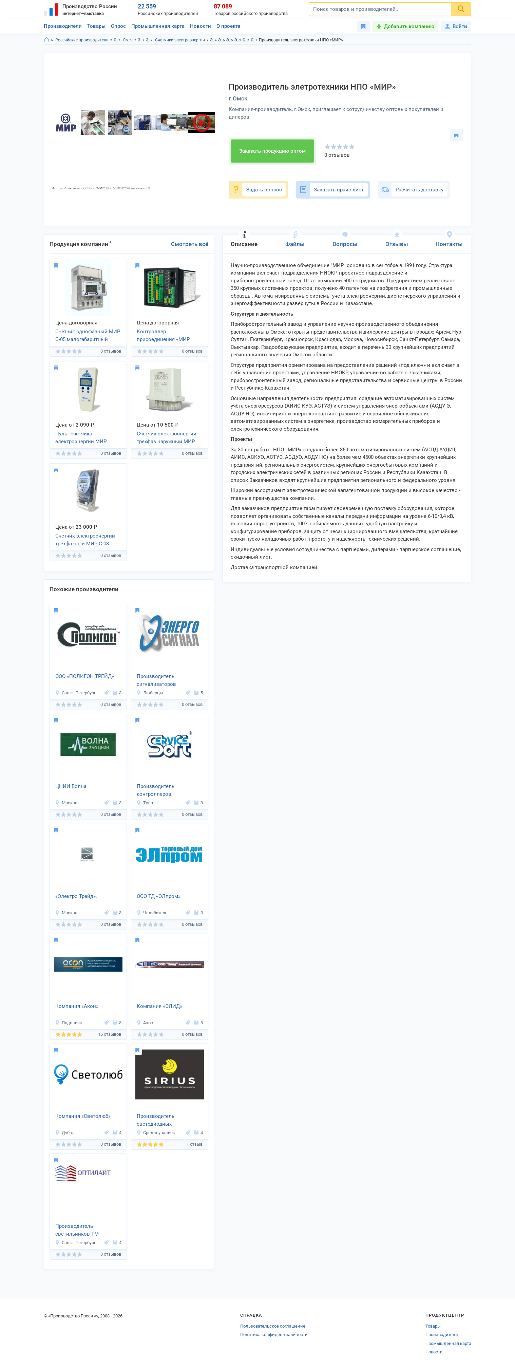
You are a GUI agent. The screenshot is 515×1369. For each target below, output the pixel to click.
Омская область (117, 40)
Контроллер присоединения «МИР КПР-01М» (163, 336)
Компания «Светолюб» (83, 1116)
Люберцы (149, 692)
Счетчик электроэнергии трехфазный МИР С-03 (85, 540)
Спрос (118, 26)
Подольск (68, 1022)
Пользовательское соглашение (272, 1326)
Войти (456, 26)
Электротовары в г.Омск (221, 40)
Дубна (65, 1132)
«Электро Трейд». (76, 896)
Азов (144, 1022)
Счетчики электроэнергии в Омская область (246, 40)
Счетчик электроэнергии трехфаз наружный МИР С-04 (166, 438)
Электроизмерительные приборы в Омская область (229, 40)
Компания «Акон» (76, 1006)
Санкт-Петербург (75, 692)
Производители (63, 26)
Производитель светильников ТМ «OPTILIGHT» (77, 1230)
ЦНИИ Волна (71, 786)
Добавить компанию (409, 26)
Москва (66, 802)
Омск (128, 40)
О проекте (228, 26)
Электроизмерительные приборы (149, 40)
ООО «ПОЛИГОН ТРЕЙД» (84, 676)
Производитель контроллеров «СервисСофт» (155, 790)
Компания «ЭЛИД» (159, 1006)
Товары (96, 26)
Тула (144, 802)
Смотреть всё (189, 244)
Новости (200, 26)
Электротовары (141, 40)
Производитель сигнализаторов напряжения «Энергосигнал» (156, 680)
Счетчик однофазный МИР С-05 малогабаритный (87, 335)
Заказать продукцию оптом (272, 151)
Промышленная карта (158, 26)
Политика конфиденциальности (274, 1334)
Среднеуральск (155, 1132)
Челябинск (151, 912)
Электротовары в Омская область (213, 40)
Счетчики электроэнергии (180, 40)
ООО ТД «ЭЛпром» (158, 896)
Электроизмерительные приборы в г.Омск (238, 40)
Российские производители (82, 40)
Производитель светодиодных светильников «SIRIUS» (165, 1120)
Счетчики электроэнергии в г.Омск (254, 40)
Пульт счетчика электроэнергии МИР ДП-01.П (81, 438)
